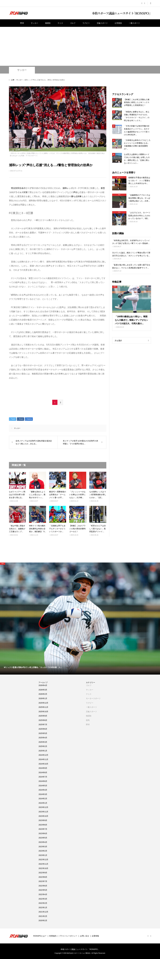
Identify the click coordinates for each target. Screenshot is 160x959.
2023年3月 (43, 847)
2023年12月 (43, 807)
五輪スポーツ (102, 23)
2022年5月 (43, 890)
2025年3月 (43, 742)
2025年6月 (43, 729)
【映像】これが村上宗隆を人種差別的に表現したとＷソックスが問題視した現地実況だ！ (136, 102)
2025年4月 (43, 738)
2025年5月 (43, 733)
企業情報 (95, 936)
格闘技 (48, 23)
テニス (60, 23)
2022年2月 (43, 903)
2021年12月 (43, 912)
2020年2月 (43, 920)
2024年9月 (43, 768)
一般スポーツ (134, 23)
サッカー (34, 23)
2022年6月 (43, 886)
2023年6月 (43, 833)
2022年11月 (43, 864)
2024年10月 (43, 764)
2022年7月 (43, 881)
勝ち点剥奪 (76, 196)
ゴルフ (72, 23)
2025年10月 (43, 711)
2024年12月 (43, 755)
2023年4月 (43, 842)
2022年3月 (43, 899)
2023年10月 (43, 816)
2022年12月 (43, 859)
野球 (22, 23)
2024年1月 (43, 803)
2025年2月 (43, 746)
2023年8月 (43, 825)
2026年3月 (43, 690)
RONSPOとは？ (40, 936)
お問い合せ (84, 936)
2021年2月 (43, 916)
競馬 (88, 720)
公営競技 (118, 23)
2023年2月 (43, 851)
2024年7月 (43, 777)
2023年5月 (43, 838)
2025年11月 (43, 707)
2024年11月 (43, 759)
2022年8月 (43, 877)
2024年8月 (43, 772)
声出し (76, 192)
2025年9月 (43, 716)
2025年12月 (43, 703)
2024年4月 (43, 790)
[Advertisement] (80, 46)
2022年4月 (43, 894)
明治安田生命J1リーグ (21, 188)
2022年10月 (43, 868)
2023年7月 (43, 829)
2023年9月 (43, 820)
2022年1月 (43, 907)
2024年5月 (43, 786)
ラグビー (86, 23)
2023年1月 (43, 855)
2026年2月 (43, 694)
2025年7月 (43, 724)
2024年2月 (43, 799)
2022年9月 (43, 873)
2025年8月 (43, 720)
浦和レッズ (67, 188)
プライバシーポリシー (68, 936)
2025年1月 (43, 751)
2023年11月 (43, 812)
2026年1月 (43, 698)
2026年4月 (43, 685)
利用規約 (53, 936)
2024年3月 (43, 794)
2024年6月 (43, 781)
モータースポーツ (93, 698)
